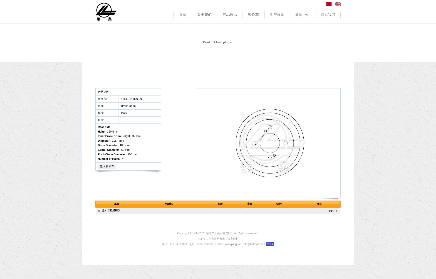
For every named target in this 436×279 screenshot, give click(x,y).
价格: (101, 120)
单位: (101, 113)
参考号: (103, 99)
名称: (101, 106)
